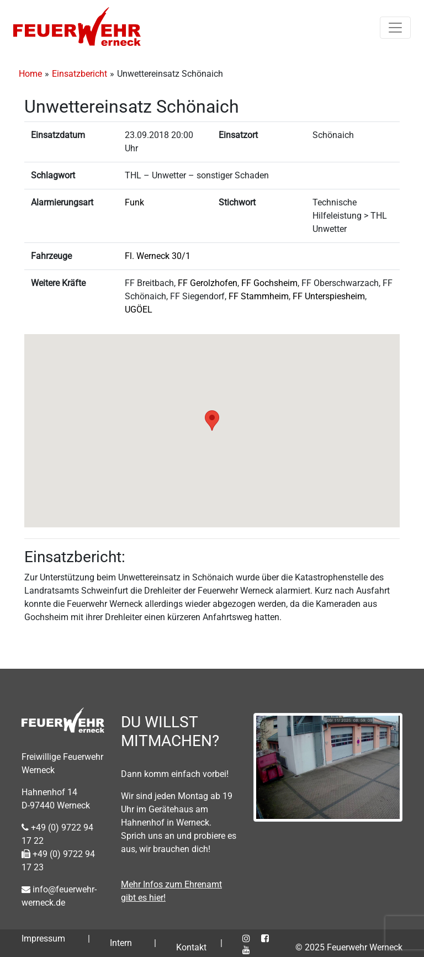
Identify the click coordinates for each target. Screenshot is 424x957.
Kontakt (191, 947)
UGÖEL (138, 309)
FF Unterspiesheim (329, 296)
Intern (121, 943)
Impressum (43, 938)
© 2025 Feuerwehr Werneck (348, 947)
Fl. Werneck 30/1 (157, 256)
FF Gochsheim (269, 283)
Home (30, 73)
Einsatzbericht (79, 73)
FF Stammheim (259, 296)
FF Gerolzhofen (207, 283)
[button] (212, 420)
